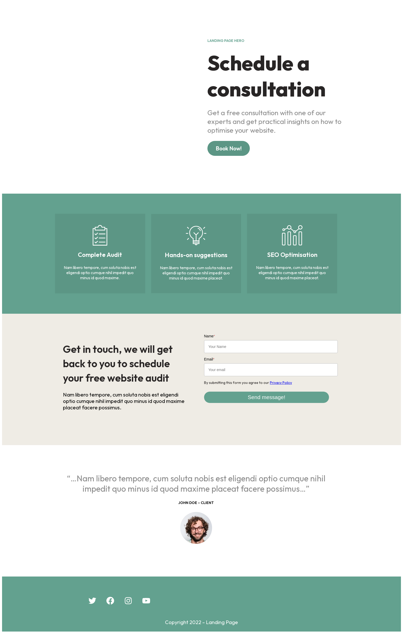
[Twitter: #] (92, 606)
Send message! (275, 400)
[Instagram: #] (128, 606)
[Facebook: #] (110, 606)
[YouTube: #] (146, 606)
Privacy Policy (287, 385)
